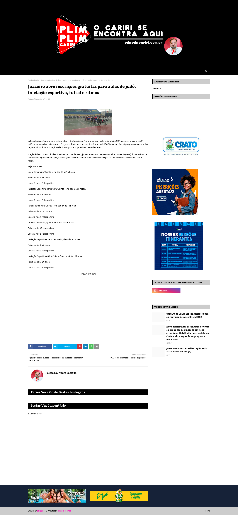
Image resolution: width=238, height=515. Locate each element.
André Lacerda (36, 99)
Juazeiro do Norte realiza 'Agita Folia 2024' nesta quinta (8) (186, 350)
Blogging (40, 511)
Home (207, 511)
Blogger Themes (64, 511)
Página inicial (33, 80)
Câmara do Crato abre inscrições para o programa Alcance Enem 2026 (187, 315)
